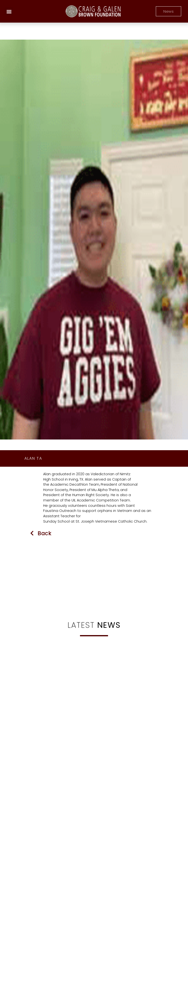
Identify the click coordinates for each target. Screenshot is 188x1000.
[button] (9, 11)
